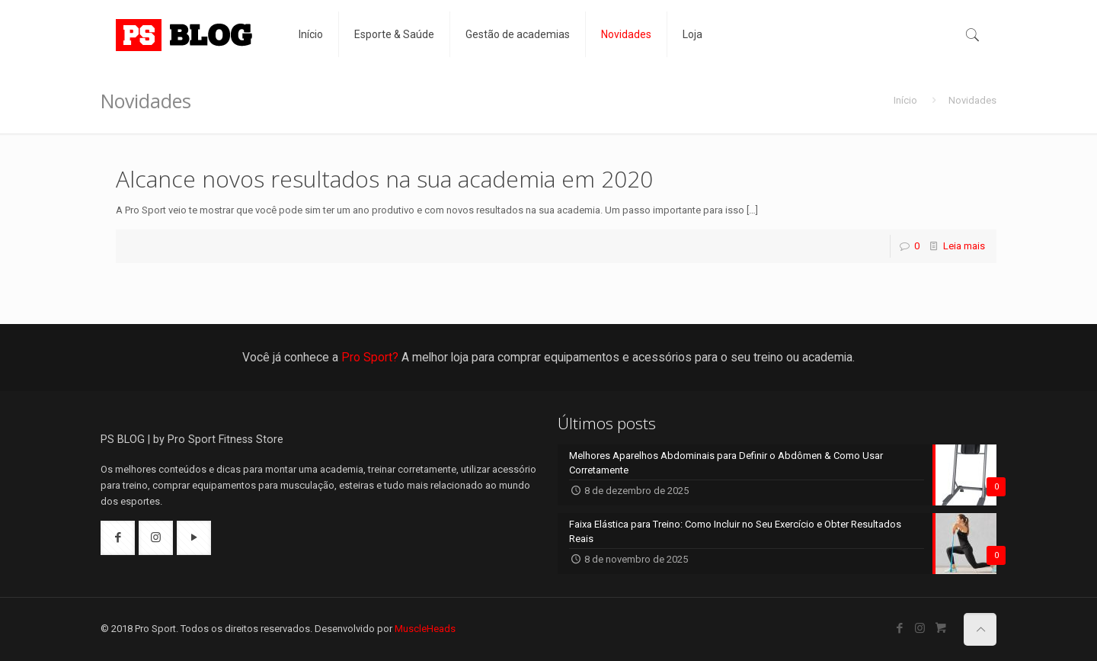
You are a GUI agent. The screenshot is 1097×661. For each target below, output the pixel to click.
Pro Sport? (369, 357)
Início (905, 100)
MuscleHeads (425, 628)
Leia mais (964, 246)
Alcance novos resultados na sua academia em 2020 (384, 178)
